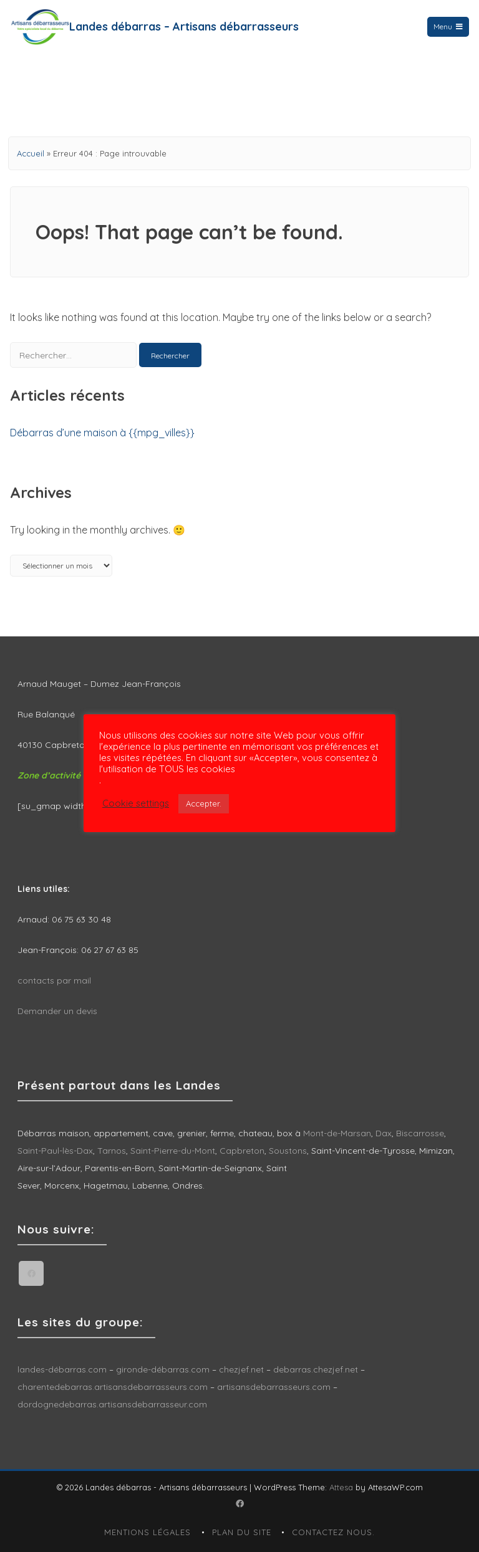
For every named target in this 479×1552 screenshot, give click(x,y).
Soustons (288, 1150)
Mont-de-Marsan (337, 1133)
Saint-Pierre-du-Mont (172, 1150)
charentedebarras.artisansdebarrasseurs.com (112, 1386)
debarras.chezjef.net (316, 1369)
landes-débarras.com (62, 1369)
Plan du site (241, 1532)
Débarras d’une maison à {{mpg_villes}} (102, 432)
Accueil (30, 153)
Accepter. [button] (203, 803)
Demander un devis (57, 1011)
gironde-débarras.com (163, 1369)
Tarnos (111, 1150)
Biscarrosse (420, 1133)
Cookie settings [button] (135, 803)
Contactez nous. (333, 1532)
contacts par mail (54, 980)
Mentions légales (147, 1532)
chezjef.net (241, 1369)
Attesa (341, 1487)
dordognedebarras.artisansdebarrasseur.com (112, 1404)
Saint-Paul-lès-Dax (55, 1150)
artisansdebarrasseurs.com (274, 1386)
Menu (448, 26)
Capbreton (242, 1150)
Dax (383, 1133)
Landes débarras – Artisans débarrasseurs (184, 26)
